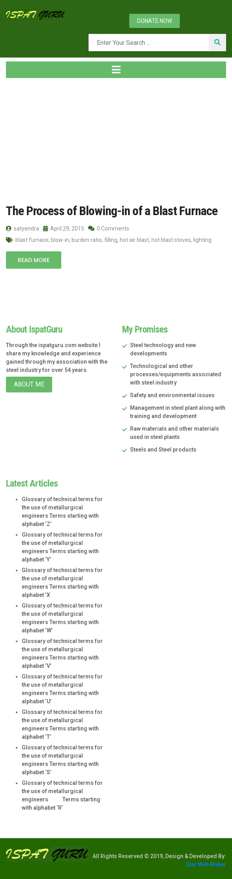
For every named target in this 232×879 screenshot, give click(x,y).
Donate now (154, 21)
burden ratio (87, 240)
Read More (33, 260)
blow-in (60, 240)
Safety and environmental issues (172, 395)
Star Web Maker (206, 864)
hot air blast (134, 240)
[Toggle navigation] (116, 69)
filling (110, 240)
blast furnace (32, 240)
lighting (202, 240)
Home (19, 140)
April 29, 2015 (63, 228)
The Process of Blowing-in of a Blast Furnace (111, 210)
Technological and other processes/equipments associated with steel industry (175, 374)
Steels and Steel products (163, 449)
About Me (29, 384)
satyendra (22, 228)
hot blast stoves (171, 240)
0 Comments (108, 228)
